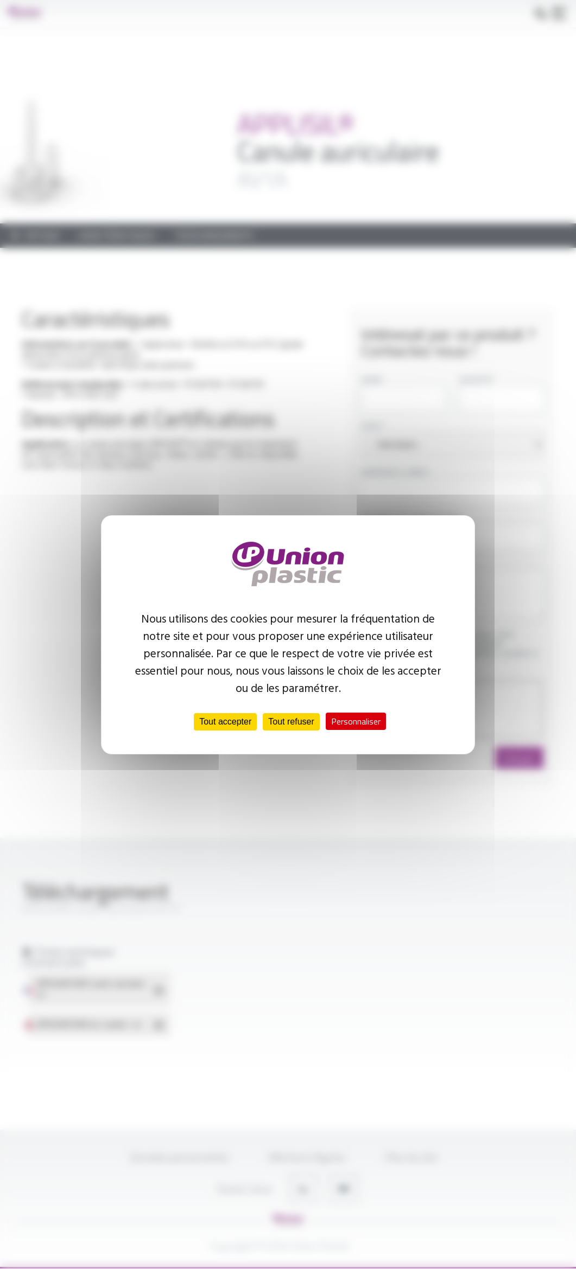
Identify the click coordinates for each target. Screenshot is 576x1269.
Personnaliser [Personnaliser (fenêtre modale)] (356, 721)
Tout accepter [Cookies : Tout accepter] (225, 721)
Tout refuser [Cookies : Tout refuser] (291, 721)
